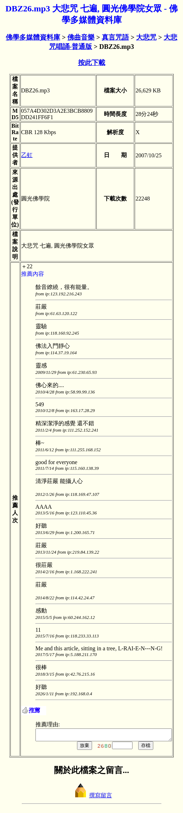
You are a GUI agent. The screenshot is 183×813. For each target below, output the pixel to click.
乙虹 (20, 155)
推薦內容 (25, 274)
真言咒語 (115, 37)
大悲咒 (146, 37)
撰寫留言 (91, 797)
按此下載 (91, 62)
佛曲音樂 (81, 37)
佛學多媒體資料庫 (33, 37)
